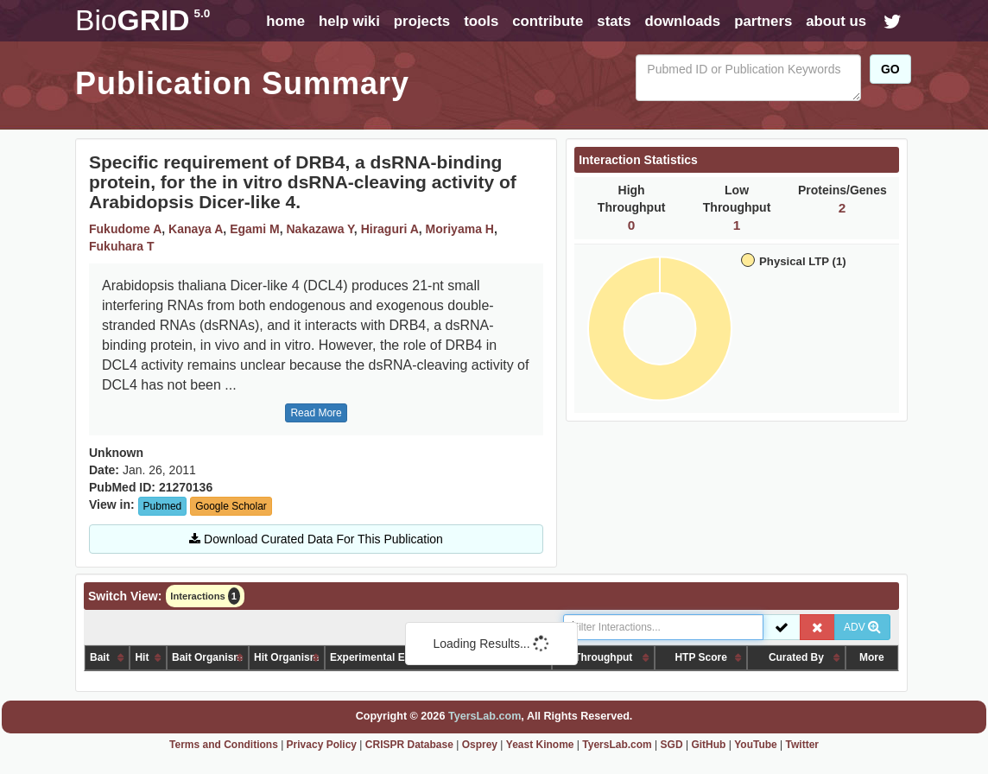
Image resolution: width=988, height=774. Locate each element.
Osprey (479, 745)
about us (836, 21)
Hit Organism (286, 657)
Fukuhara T (121, 246)
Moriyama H (460, 229)
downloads (682, 21)
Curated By (796, 657)
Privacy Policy (322, 745)
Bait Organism (207, 657)
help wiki (349, 21)
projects (422, 21)
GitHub (708, 745)
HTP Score (700, 657)
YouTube (755, 745)
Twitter (802, 745)
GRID (142, 20)
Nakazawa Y (319, 229)
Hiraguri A (390, 229)
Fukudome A (125, 229)
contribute (547, 21)
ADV (862, 627)
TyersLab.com (484, 716)
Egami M (255, 229)
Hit (142, 657)
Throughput (603, 657)
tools (481, 21)
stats (613, 21)
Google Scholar (231, 506)
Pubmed (162, 506)
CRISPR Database (409, 745)
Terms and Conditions (223, 745)
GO (890, 69)
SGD (672, 745)
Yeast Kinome (540, 745)
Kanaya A (195, 229)
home (285, 21)
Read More (315, 413)
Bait (100, 657)
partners (763, 21)
